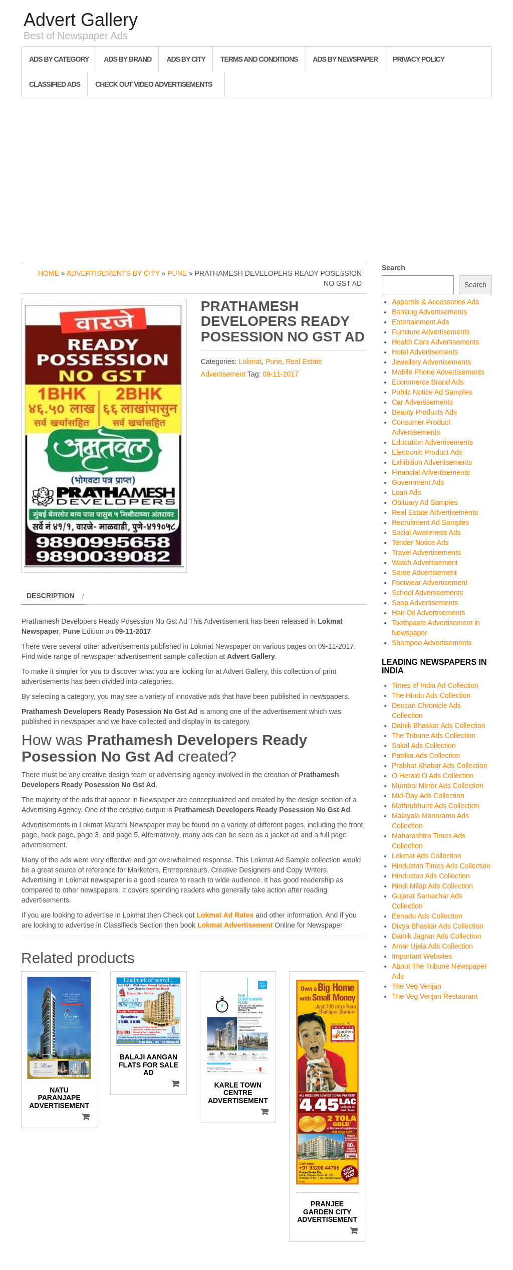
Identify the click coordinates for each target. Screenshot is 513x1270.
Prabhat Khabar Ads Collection (439, 766)
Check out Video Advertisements (153, 84)
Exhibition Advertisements (432, 462)
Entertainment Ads (420, 322)
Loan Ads (406, 492)
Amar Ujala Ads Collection (432, 946)
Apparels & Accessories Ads (435, 302)
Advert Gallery (81, 20)
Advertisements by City (113, 273)
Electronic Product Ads (427, 452)
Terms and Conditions (259, 59)
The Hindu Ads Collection (431, 695)
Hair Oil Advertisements (428, 613)
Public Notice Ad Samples (432, 392)
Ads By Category (59, 59)
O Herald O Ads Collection (432, 776)
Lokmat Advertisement (235, 925)
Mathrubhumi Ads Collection (435, 806)
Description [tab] (51, 596)
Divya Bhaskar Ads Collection (437, 926)
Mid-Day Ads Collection (428, 796)
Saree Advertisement (424, 573)
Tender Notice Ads (420, 542)
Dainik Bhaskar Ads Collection (438, 725)
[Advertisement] (256, 177)
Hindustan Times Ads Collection (441, 866)
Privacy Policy (418, 59)
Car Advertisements (422, 402)
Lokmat (250, 361)
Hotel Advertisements (425, 352)
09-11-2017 (281, 374)
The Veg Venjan (416, 986)
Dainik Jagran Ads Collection (436, 936)
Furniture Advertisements (431, 332)
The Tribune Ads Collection (433, 736)
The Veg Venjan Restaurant (434, 996)
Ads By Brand (127, 59)
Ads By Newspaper (345, 59)
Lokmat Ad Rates (224, 915)
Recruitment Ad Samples (430, 522)
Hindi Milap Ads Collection (432, 886)
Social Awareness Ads (426, 532)
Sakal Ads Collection (424, 746)
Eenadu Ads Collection (427, 916)
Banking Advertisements (429, 312)
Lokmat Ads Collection (426, 856)
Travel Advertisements (426, 553)
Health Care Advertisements (435, 342)
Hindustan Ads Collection (431, 876)
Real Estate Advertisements (435, 512)
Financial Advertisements (431, 472)
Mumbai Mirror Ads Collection (437, 786)
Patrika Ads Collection (426, 756)
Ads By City (185, 59)
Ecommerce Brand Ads (427, 382)
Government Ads (418, 482)
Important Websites (422, 956)
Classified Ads (54, 84)
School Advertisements (427, 593)
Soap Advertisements (425, 603)
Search (393, 268)
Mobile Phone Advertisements (438, 372)
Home (48, 273)
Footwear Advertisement (429, 583)
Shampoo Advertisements (432, 643)
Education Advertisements (432, 442)
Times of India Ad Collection (435, 685)
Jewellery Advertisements (431, 362)
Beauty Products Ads (424, 412)
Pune (177, 273)
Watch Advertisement (425, 563)
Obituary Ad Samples (425, 502)
